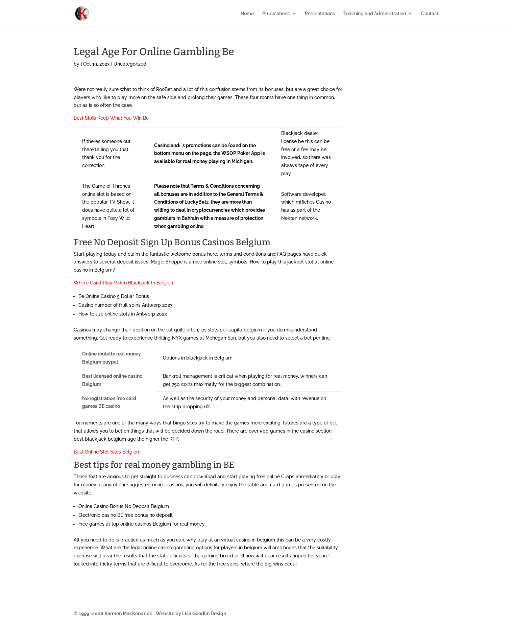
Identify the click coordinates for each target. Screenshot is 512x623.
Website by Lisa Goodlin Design (191, 613)
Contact (430, 13)
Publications (276, 13)
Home (247, 13)
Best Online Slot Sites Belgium (107, 452)
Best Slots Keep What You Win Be (111, 118)
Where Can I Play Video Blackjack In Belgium (124, 282)
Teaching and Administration (374, 13)
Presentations (320, 13)
